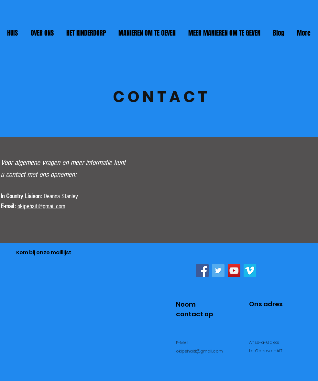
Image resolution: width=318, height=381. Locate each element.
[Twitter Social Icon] (218, 270)
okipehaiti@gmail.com (41, 206)
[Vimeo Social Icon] (250, 270)
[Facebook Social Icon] (202, 270)
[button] (147, 33)
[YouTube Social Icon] (234, 270)
